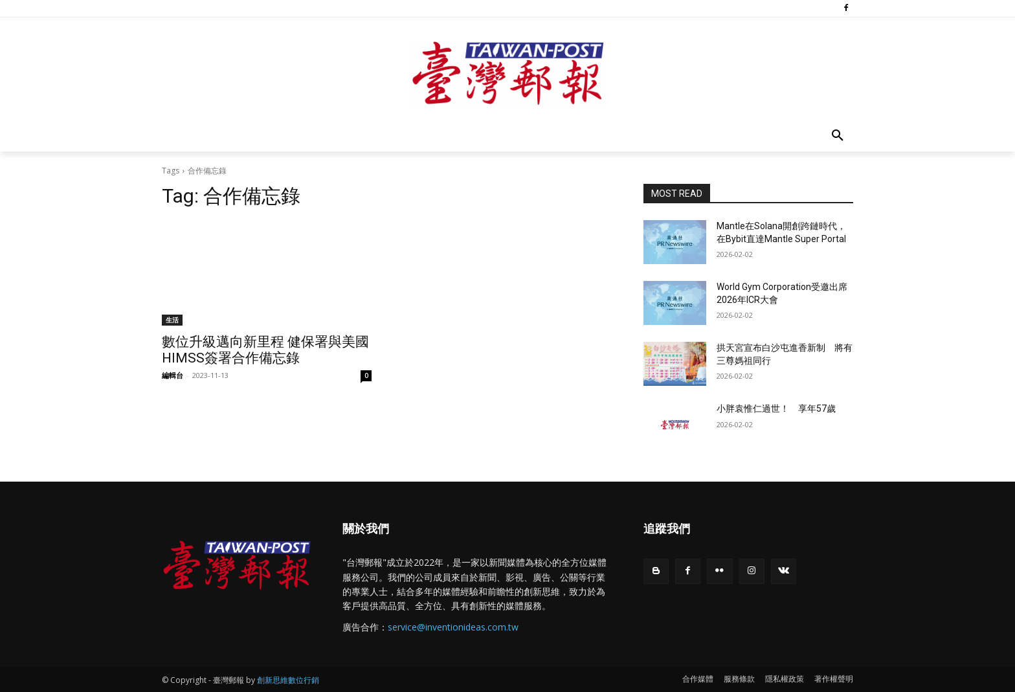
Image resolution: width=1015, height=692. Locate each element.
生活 (172, 319)
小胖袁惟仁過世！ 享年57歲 (776, 408)
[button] (837, 135)
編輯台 (172, 375)
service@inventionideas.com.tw (453, 627)
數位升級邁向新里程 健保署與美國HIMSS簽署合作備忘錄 (265, 350)
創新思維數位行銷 (288, 680)
